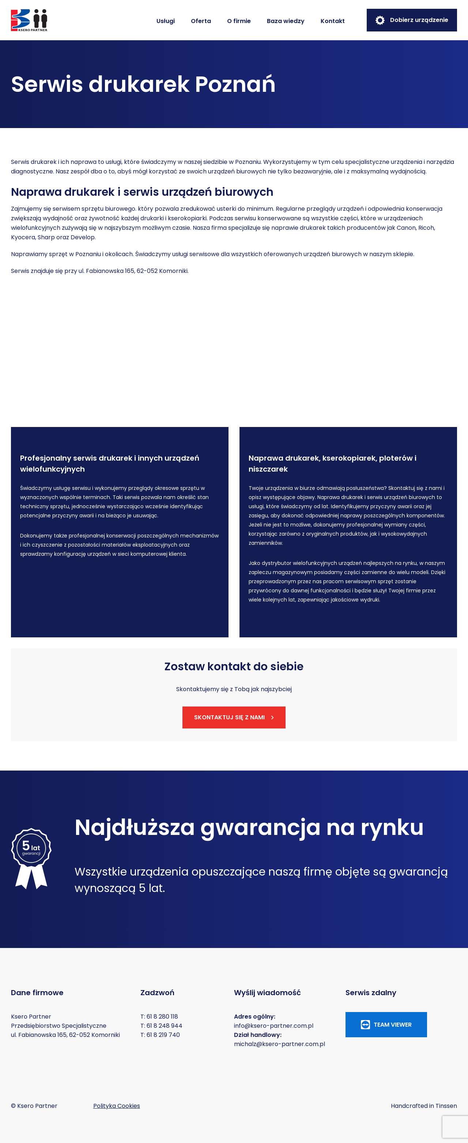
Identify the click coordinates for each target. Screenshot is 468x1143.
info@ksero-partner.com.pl (273, 1026)
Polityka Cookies (116, 1106)
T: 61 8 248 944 (161, 1026)
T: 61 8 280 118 (159, 1016)
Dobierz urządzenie (411, 20)
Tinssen (446, 1106)
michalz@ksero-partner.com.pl (279, 1044)
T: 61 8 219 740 (160, 1035)
